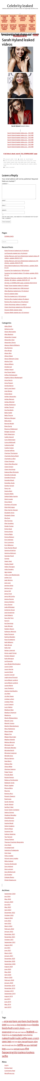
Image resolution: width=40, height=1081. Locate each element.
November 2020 (9, 961)
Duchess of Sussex (10, 504)
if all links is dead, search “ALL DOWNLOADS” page (20, 154)
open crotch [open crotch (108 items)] (33, 1038)
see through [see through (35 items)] (6, 1045)
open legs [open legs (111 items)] (6, 1041)
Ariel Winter (8, 391)
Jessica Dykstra (9, 602)
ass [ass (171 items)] (10, 1021)
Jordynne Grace (9, 610)
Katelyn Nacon (9, 629)
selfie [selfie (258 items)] (20, 1045)
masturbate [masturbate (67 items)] (17, 1035)
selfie (10, 164)
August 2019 (8, 996)
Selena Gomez (9, 812)
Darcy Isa (7, 488)
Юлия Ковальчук (10, 880)
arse (6, 160)
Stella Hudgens (9, 826)
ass (9, 160)
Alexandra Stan (9, 340)
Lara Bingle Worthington (12, 664)
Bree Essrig (8, 426)
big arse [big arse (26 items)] (9, 1025)
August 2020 (8, 967)
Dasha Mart (8, 491)
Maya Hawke (8, 731)
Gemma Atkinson (10, 553)
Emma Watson (9, 537)
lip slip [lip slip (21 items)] (10, 1035)
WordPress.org (9, 1073)
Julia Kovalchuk (9, 613)
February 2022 (9, 929)
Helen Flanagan (9, 567)
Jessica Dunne (9, 599)
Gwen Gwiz (8, 561)
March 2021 (8, 953)
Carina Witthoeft (9, 442)
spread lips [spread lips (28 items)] (9, 1049)
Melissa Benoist (9, 742)
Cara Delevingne (9, 440)
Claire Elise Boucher (11, 464)
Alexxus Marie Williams (12, 345)
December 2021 (9, 934)
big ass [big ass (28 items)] (14, 1025)
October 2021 (8, 940)
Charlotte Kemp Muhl (11, 456)
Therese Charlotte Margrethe (14, 842)
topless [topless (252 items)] (22, 1052)
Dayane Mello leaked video (13, 310)
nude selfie (20, 162)
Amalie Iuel (8, 367)
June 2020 (7, 969)
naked (12, 162)
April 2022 (7, 923)
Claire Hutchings (9, 469)
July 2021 (7, 948)
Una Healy (7, 845)
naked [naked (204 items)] (5, 1038)
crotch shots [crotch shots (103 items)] (19, 1028)
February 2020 (9, 980)
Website (4, 210)
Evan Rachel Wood (10, 548)
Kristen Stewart (9, 656)
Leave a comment (9, 167)
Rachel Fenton (9, 777)
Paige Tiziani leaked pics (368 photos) (16, 288)
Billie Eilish (7, 421)
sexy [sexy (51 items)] (28, 1045)
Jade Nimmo (8, 580)
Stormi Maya (8, 829)
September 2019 (9, 994)
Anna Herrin (8, 380)
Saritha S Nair (8, 807)
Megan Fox (8, 734)
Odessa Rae (8, 764)
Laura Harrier (8, 669)
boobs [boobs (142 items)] (35, 1024)
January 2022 (8, 932)
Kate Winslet (8, 626)
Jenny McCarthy (9, 596)
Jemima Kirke (8, 586)
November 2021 (9, 937)
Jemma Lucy (8, 588)
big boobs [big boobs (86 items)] (21, 1024)
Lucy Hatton (8, 707)
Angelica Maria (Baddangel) (13, 378)
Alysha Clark (8, 361)
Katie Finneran (9, 634)
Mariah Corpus (9, 723)
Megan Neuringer (10, 737)
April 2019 (7, 1007)
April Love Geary (9, 388)
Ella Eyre (7, 518)
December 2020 (9, 959)
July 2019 (7, 999)
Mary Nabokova (9, 729)
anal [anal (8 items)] (3, 1021)
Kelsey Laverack (9, 650)
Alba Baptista (8, 334)
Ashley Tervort (9, 407)
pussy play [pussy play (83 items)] (33, 1041)
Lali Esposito (8, 661)
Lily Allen (7, 694)
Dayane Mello (8, 494)
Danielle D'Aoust (9, 477)
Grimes (6, 559)
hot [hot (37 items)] (13, 1032)
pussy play (6, 164)
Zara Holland (8, 866)
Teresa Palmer (9, 839)
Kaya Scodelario (9, 640)
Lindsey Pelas (8, 702)
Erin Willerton (8, 545)
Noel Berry (8, 761)
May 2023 (7, 907)
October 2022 (8, 915)
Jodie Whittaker (9, 607)
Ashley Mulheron (10, 405)
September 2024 (9, 894)
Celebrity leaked (20, 6)
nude (16, 162)
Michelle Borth (9, 750)
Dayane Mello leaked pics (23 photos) (16, 312)
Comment (5, 183)
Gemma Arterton (10, 550)
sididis (21, 159)
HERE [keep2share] (25, 35)
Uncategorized (9, 848)
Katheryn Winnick (10, 631)
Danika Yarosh (9, 486)
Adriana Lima (8, 329)
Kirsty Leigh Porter (10, 653)
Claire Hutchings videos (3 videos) (15, 304)
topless (31, 164)
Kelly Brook (8, 645)
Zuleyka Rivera (9, 877)
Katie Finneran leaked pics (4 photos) (16, 251)
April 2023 (7, 910)
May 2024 (7, 899)
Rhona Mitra (8, 788)
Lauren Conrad (9, 675)
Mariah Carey (8, 721)
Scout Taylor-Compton (11, 810)
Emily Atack (8, 529)
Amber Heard (8, 369)
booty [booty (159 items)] (5, 1028)
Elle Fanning (8, 521)
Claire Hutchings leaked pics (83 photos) (17, 307)
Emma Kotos (8, 531)
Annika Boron (8, 386)
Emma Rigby (8, 534)
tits (27, 164)
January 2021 (8, 956)
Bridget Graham (9, 432)
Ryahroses (7, 799)
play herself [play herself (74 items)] (23, 1041)
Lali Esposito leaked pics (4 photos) (15, 253)
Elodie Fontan (9, 526)
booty (28, 160)
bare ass (12, 160)
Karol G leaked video (11, 294)
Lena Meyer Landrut (11, 680)
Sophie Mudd (8, 823)
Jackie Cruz (8, 577)
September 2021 (9, 942)
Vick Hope (7, 853)
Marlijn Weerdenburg (11, 726)
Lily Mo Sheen (9, 696)
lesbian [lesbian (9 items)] (35, 1032)
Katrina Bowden (9, 637)
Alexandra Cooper (10, 337)
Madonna (7, 715)
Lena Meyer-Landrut (11, 683)
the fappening (22, 164)
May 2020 (7, 972)
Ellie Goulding (9, 523)
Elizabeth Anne (9, 513)
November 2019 (9, 988)
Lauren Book (8, 672)
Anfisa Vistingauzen (10, 375)
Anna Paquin (8, 383)
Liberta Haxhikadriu (11, 691)
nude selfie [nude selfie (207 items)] (21, 1038)
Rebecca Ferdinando (11, 780)
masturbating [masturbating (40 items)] (27, 1035)
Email (4, 205)
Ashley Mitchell (9, 402)
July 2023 (7, 905)
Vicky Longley (8, 856)
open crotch (27, 162)
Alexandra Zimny (10, 342)
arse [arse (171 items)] (6, 1021)
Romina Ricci (8, 794)
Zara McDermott (9, 872)
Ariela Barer (8, 394)
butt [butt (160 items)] (10, 1028)
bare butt (17, 160)
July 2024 (7, 896)
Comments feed (9, 1071)
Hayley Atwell (8, 564)
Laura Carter (8, 667)
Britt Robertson (9, 434)
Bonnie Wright (9, 423)
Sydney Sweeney (9, 834)
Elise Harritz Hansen (11, 510)
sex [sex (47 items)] (25, 1045)
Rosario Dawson (9, 796)
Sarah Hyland (29, 159)
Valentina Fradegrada (11, 850)
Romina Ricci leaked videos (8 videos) (16, 299)
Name (4, 200)
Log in (6, 1065)
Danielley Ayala (9, 483)
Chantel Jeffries (9, 450)
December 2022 (9, 913)
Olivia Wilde (8, 767)
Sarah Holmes (9, 802)
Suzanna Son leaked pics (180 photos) (16, 270)
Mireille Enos (8, 756)
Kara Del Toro (9, 618)
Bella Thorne (8, 415)
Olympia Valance (9, 769)
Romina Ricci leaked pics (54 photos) (16, 302)
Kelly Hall (7, 648)
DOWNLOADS (9, 236)
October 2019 (8, 991)
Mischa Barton (9, 758)
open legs (33, 162)
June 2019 (7, 1002)
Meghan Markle (9, 740)
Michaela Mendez (10, 748)
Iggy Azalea (8, 572)
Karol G (6, 621)
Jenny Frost (8, 594)
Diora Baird (8, 502)
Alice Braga (8, 351)
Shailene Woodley (10, 815)
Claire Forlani (8, 467)
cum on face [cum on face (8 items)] (27, 1028)
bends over (23, 160)
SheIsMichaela (9, 818)
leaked (8, 162)
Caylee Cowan (9, 448)
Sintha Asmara (9, 821)
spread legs (16, 164)
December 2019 (9, 986)
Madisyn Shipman (10, 712)
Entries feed (8, 1068)
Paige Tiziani (8, 772)
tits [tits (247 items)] (15, 1052)
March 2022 (8, 926)
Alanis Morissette (10, 332)
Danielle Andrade (10, 475)
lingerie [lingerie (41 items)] (5, 1035)
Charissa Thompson (11, 453)
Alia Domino (8, 348)
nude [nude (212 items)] (12, 1038)
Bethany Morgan (9, 418)
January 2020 (8, 983)
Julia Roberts (8, 615)
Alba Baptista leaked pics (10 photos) (16, 291)
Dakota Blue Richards (11, 472)
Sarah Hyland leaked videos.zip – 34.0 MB (20, 133)
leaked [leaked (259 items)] (30, 1031)
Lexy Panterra (9, 688)
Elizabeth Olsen (9, 515)
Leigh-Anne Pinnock (11, 677)
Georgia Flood (9, 556)
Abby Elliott (8, 326)
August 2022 (8, 918)
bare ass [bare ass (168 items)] (17, 1021)
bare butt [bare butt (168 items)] (27, 1021)
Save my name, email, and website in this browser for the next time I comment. (20, 217)
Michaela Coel (9, 745)
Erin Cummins (9, 542)
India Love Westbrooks (11, 575)
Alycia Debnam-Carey (11, 359)
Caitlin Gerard (9, 437)
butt (31, 160)
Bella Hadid (8, 413)
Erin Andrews (8, 540)
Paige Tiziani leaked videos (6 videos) (16, 285)
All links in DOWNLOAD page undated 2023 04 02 (20, 283)
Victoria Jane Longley (11, 858)
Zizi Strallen (8, 875)
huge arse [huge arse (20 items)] (17, 1032)
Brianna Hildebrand (10, 429)
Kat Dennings (8, 623)
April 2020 (7, 975)
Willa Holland (8, 861)
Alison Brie (8, 353)
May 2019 (7, 1004)
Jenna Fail (7, 591)
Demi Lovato (8, 499)
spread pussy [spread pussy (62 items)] (19, 1049)
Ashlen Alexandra (10, 396)
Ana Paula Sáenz (9, 372)
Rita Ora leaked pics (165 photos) (15, 296)
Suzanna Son (8, 831)
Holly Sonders (9, 569)
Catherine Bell (9, 445)
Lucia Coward (8, 704)
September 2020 (9, 964)
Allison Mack (8, 356)
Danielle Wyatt (9, 480)
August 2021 (8, 945)
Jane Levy (7, 583)
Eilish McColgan (9, 507)
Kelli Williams (8, 642)
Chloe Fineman (9, 461)
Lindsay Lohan (9, 699)
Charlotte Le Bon (10, 459)
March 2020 (8, 977)
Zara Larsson (8, 869)
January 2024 (8, 902)
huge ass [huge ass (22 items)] (23, 1032)
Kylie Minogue (9, 658)
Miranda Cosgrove (10, 753)
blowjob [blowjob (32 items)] (29, 1025)
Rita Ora (7, 791)
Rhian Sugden (9, 785)
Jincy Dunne (8, 604)
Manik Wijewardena (11, 718)
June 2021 (7, 950)
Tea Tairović (8, 837)
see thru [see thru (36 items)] (14, 1045)
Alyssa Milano (8, 364)
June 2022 (7, 921)
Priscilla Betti (8, 775)
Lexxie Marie (8, 685)
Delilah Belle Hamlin (11, 496)
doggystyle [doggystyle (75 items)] (6, 1032)
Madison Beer (9, 710)
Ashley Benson (9, 399)
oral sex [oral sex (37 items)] (14, 1042)
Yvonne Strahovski (10, 864)
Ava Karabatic (8, 410)
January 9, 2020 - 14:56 (11, 159)
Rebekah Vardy (9, 783)
